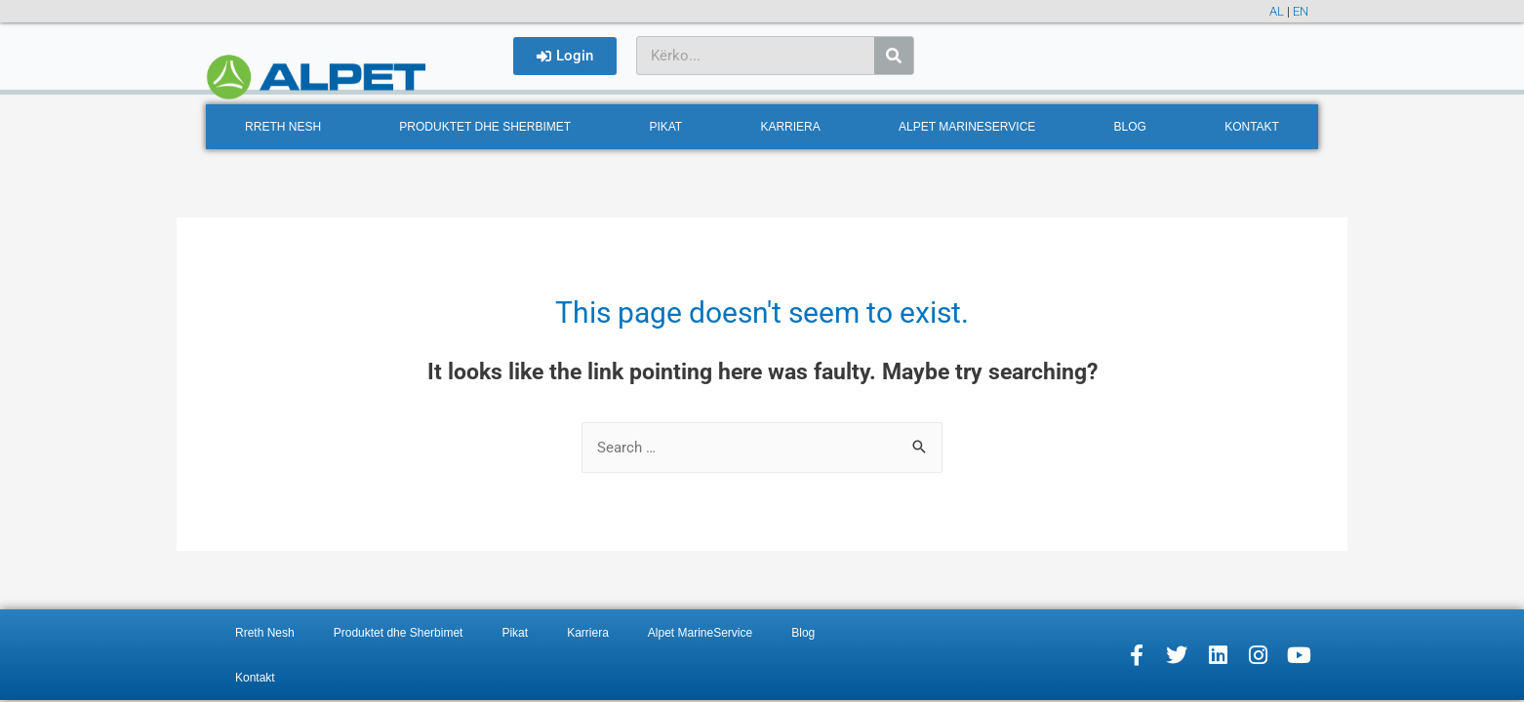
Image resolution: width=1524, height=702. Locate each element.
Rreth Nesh (283, 127)
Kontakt (1251, 127)
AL (1276, 11)
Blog (1130, 127)
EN (1300, 11)
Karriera (790, 127)
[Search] (893, 55)
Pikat (665, 127)
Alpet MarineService (967, 127)
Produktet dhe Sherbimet (485, 127)
